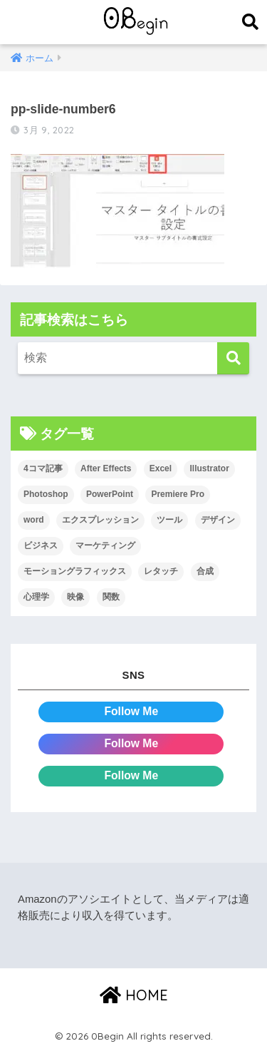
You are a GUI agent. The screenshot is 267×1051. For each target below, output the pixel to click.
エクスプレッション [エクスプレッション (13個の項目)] (100, 520)
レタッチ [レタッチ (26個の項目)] (161, 571)
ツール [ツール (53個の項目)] (169, 520)
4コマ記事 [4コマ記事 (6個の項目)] (43, 468)
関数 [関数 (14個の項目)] (111, 597)
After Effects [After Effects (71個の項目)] (105, 468)
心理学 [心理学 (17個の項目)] (36, 597)
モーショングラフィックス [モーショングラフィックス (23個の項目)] (74, 571)
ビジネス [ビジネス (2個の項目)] (40, 545)
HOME (134, 995)
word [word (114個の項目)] (33, 520)
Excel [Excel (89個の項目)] (161, 468)
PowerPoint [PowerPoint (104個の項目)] (109, 494)
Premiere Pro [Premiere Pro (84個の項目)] (177, 494)
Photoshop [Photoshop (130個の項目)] (45, 494)
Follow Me (131, 711)
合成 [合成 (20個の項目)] (205, 571)
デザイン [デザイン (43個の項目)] (218, 520)
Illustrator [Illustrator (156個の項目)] (209, 468)
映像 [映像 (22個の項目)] (75, 597)
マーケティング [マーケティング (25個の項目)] (105, 545)
